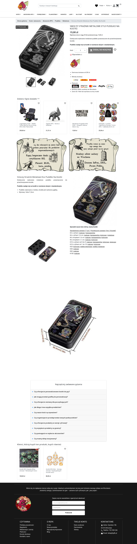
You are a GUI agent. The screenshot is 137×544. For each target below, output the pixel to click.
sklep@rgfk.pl (112, 533)
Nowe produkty (52, 527)
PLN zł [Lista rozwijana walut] (108, 5)
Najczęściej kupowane (54, 529)
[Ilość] (80, 50)
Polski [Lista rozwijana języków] (101, 5)
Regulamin (23, 527)
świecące (113, 242)
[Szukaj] (59, 6)
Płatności (23, 532)
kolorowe (103, 235)
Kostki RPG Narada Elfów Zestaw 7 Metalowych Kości (28, 470)
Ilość (71, 50)
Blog (48, 532)
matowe (82, 233)
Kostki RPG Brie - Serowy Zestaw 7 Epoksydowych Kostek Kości (54, 470)
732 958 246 (113, 530)
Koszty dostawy (25, 534)
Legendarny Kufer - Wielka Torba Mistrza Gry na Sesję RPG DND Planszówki (28, 125)
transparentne (90, 233)
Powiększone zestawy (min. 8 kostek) (103, 231)
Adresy (76, 529)
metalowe (111, 235)
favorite (96, 5)
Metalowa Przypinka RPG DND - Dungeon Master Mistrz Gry (80, 125)
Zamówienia (78, 527)
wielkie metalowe (99, 247)
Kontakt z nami (25, 536)
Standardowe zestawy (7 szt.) (80, 231)
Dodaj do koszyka (100, 50)
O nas (49, 525)
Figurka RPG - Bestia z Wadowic (53, 124)
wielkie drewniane (86, 247)
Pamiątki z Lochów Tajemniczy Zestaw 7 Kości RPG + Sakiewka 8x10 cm (107, 125)
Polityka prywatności (27, 525)
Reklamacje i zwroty (26, 529)
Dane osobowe (79, 525)
